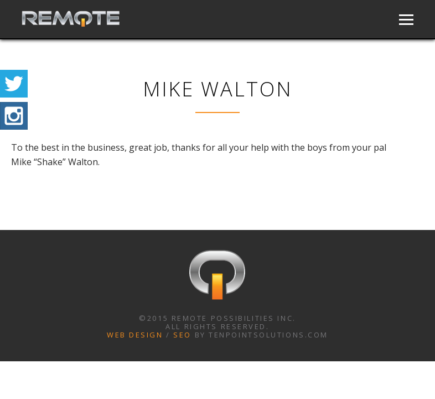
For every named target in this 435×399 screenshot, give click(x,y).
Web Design (135, 335)
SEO (182, 335)
